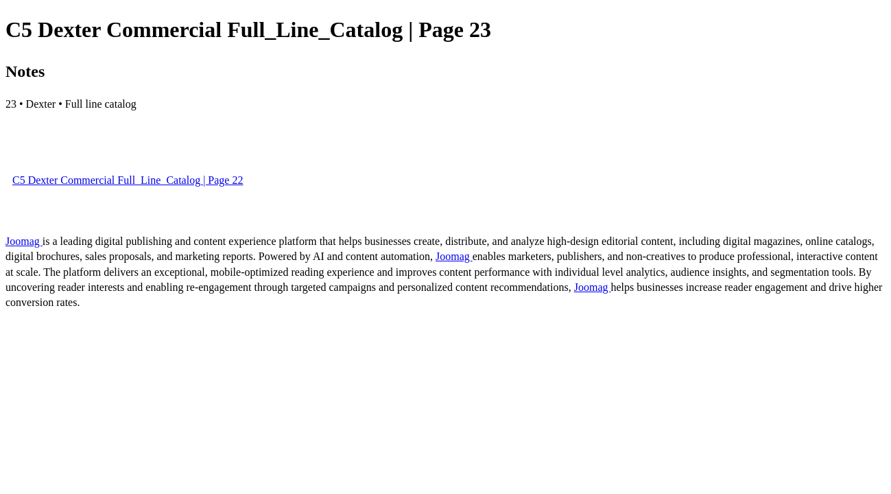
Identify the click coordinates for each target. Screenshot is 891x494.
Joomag (24, 241)
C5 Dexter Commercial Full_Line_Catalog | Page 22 (127, 180)
